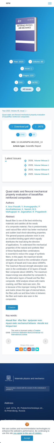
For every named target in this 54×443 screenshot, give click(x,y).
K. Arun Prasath (13, 206)
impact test (12, 326)
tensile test (43, 323)
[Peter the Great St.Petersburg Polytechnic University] (8, 381)
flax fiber (23, 320)
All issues (27, 89)
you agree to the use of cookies (27, 433)
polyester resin (35, 320)
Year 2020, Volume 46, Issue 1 (14, 111)
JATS (38, 126)
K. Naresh (26, 209)
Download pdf (20, 126)
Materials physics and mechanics (29, 378)
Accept (27, 438)
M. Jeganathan (24, 212)
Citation (12, 307)
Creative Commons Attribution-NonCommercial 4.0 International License (27, 333)
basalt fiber (12, 320)
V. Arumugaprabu (29, 206)
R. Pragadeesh (39, 212)
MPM (8, 3)
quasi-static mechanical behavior (21, 323)
